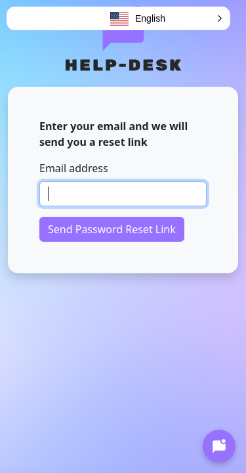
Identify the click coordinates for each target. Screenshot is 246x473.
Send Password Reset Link (112, 229)
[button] (167, 18)
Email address (73, 168)
